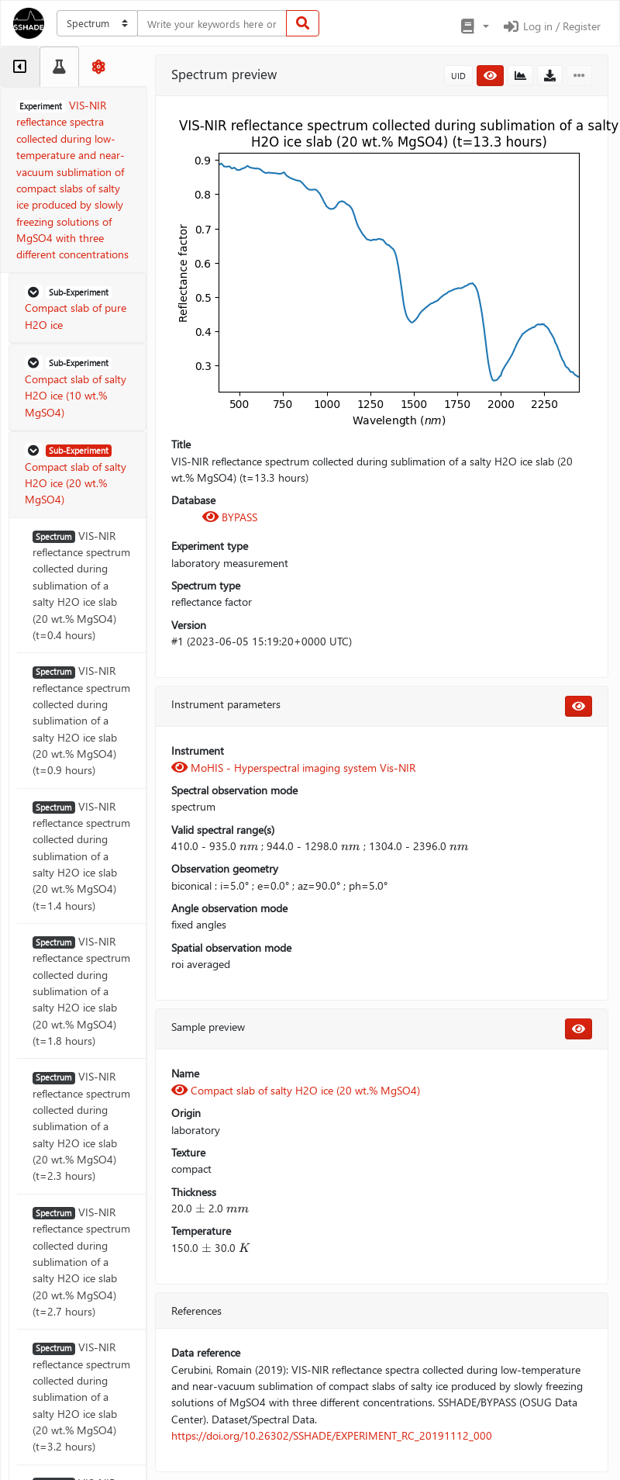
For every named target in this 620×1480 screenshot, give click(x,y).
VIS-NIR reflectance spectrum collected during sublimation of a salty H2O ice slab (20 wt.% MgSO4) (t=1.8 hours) (81, 991)
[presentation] (248, 846)
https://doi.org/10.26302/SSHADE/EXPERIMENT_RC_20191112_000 (331, 1435)
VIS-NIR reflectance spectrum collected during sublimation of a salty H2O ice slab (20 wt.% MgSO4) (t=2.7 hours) (81, 1262)
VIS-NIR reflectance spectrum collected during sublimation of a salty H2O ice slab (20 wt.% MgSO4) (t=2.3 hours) (81, 1126)
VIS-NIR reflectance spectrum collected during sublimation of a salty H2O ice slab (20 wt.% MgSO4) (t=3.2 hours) (81, 1397)
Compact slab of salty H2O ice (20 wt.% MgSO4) (295, 1090)
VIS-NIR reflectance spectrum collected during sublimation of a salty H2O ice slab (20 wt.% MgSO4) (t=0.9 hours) (81, 720)
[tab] (20, 67)
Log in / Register (551, 26)
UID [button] (458, 76)
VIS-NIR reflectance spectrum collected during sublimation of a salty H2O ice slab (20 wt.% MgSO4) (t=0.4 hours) (81, 585)
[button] (474, 26)
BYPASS (229, 517)
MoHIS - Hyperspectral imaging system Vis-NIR (293, 767)
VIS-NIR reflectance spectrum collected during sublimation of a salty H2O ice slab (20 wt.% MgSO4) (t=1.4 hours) (81, 856)
